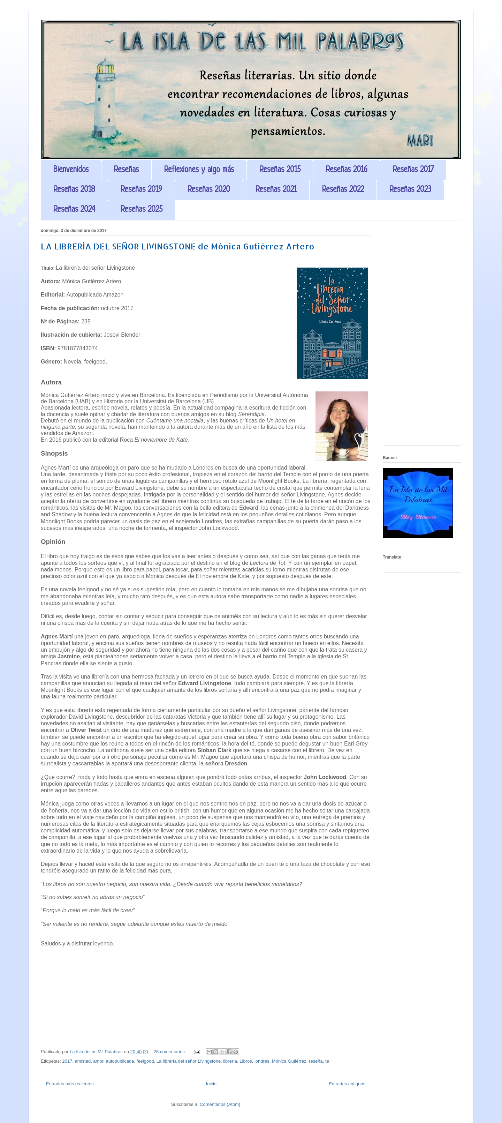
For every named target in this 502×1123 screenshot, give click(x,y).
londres (261, 1061)
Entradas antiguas (347, 1083)
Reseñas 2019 (141, 190)
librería (230, 1061)
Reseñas (126, 170)
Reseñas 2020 (209, 190)
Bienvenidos (71, 170)
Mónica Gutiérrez (289, 1061)
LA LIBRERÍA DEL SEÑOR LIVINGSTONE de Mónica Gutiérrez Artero (177, 246)
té (327, 1061)
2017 (67, 1061)
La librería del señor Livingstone (189, 1061)
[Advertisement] (422, 335)
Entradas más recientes (70, 1083)
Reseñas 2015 (280, 170)
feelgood (145, 1061)
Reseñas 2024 (74, 209)
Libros (245, 1061)
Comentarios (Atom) (220, 1104)
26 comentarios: (170, 1051)
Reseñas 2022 (343, 190)
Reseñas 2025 (141, 209)
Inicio (211, 1083)
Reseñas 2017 (413, 170)
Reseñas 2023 (410, 190)
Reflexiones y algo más (199, 170)
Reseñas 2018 (74, 190)
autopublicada (120, 1061)
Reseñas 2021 (276, 190)
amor (98, 1061)
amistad (83, 1061)
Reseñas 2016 (346, 170)
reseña (316, 1061)
